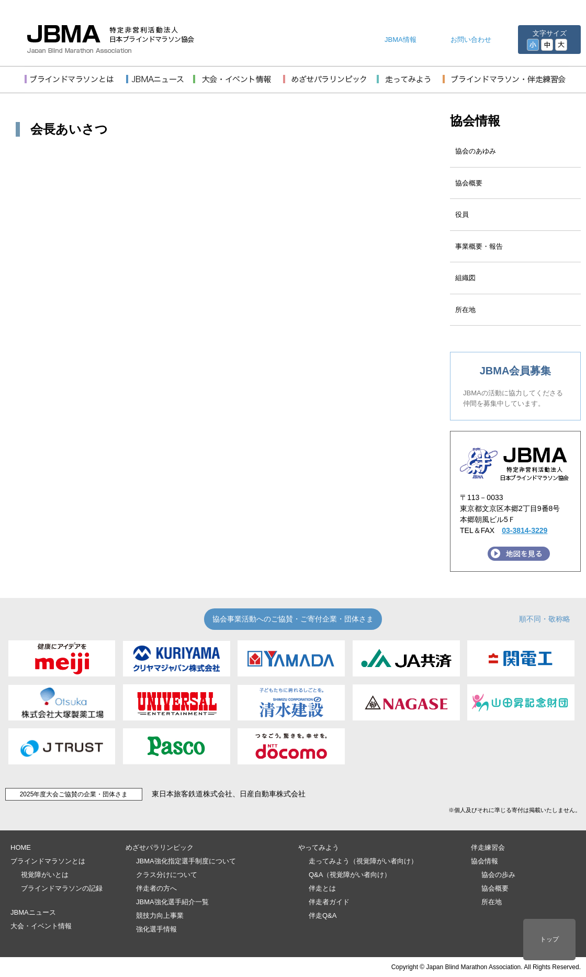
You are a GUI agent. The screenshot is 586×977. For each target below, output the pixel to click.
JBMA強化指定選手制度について (186, 861)
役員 (462, 214)
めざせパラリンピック (160, 847)
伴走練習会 (488, 847)
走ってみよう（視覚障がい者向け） (363, 861)
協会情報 (475, 121)
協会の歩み (498, 875)
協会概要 (468, 183)
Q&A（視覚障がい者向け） (350, 875)
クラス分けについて (166, 875)
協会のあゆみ (475, 151)
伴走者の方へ (156, 888)
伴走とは (322, 888)
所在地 (465, 310)
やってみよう (318, 847)
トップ (549, 939)
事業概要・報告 (479, 246)
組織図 (465, 278)
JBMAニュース (33, 912)
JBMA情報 (400, 39)
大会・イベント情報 (41, 926)
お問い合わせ (470, 39)
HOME (20, 847)
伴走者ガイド (329, 902)
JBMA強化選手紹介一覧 (172, 902)
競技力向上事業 (160, 915)
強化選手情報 (156, 929)
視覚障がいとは (45, 875)
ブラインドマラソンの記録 (62, 888)
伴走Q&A (322, 915)
